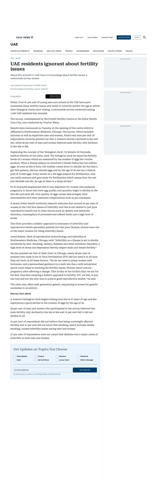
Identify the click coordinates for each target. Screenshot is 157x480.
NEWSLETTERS (123, 37)
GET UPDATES (85, 370)
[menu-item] (19, 51)
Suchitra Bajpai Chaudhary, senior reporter (29, 89)
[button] (12, 37)
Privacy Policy (42, 374)
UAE (12, 58)
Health (18, 58)
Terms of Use (55, 374)
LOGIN (136, 37)
